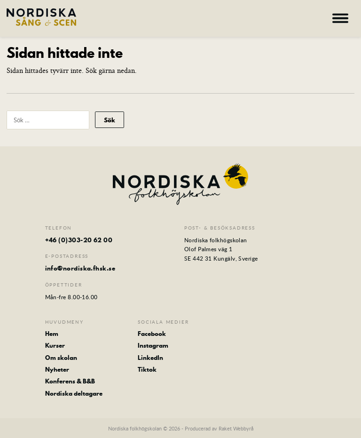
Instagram (153, 345)
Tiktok (147, 369)
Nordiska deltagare (73, 393)
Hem (51, 333)
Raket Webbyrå (236, 428)
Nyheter (57, 369)
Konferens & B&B (70, 381)
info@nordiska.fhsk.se (80, 268)
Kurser (55, 345)
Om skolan (61, 357)
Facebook (152, 333)
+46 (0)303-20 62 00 (79, 240)
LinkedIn (150, 357)
